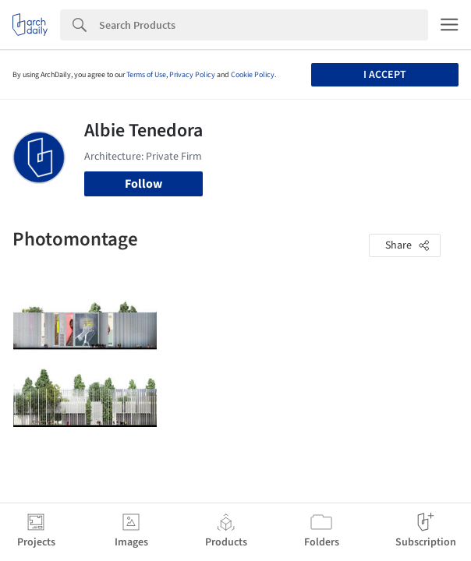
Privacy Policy (192, 74)
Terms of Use (146, 74)
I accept (384, 75)
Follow (143, 183)
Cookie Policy (252, 74)
